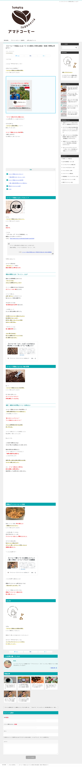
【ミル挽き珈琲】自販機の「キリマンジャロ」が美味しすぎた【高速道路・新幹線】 (24, 685)
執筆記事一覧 (54, 667)
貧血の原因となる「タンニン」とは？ (17, 177)
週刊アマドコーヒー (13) (68, 182)
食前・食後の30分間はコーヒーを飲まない (18, 183)
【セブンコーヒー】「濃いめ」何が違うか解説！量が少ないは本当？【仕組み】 (73, 94)
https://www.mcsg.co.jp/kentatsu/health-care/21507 (22, 238)
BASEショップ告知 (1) (67, 158)
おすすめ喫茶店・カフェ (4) (68, 161)
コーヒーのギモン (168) (67, 170)
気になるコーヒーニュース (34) (69, 179)
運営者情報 (6, 40)
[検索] (70, 47)
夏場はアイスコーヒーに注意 (14, 186)
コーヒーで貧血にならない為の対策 (16, 180)
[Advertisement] (31, 153)
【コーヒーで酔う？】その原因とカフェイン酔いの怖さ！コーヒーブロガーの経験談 (10, 699)
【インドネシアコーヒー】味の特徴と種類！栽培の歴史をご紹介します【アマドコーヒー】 (73, 89)
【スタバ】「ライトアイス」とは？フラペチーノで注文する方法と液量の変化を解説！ (73, 113)
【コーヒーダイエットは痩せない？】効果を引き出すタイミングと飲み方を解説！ (24, 699)
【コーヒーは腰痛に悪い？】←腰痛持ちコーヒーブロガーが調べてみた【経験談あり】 (17, 707)
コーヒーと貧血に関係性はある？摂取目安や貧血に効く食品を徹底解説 (37, 252)
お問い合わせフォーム (31, 40)
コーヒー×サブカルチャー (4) (68, 167)
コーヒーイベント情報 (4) (68, 173)
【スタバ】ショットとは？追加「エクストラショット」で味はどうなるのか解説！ (73, 107)
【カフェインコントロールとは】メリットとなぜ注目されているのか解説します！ (37, 685)
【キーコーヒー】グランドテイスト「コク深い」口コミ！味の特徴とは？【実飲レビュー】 (70, 149)
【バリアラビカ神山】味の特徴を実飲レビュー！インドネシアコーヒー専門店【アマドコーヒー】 (70, 129)
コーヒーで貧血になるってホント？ (16, 174)
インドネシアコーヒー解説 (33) (69, 164)
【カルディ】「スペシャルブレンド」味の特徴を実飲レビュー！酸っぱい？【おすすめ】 (44, 707)
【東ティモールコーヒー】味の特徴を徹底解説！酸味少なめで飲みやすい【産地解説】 (70, 137)
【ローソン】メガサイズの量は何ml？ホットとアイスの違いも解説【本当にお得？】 (73, 100)
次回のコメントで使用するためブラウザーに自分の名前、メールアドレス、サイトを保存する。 (27, 737)
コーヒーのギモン (9, 53)
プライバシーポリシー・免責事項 (17, 40)
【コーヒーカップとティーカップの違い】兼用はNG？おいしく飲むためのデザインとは (10, 686)
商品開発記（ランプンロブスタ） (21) (70, 176)
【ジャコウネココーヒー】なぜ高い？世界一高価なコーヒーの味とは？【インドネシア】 (51, 686)
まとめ (10, 189)
